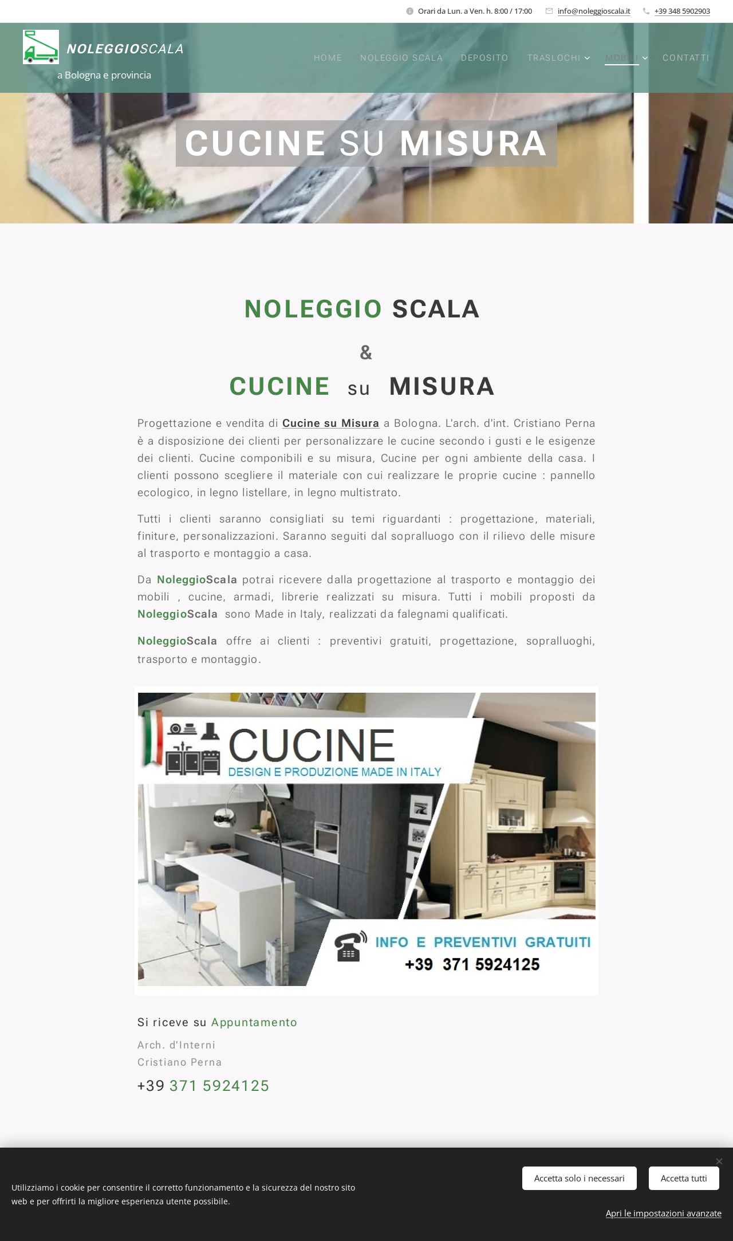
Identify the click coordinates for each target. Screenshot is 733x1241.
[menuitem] (328, 58)
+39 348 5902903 (682, 11)
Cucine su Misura (331, 423)
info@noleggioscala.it (594, 11)
